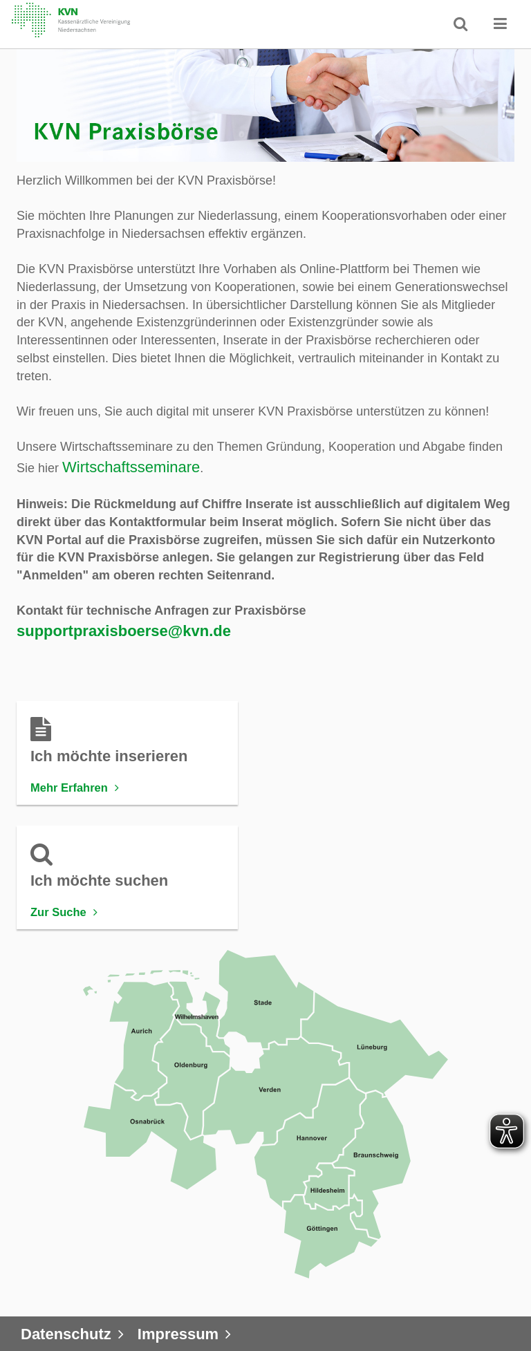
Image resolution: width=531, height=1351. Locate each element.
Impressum (178, 1334)
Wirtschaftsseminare (131, 467)
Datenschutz (66, 1334)
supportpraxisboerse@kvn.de (124, 631)
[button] (501, 23)
